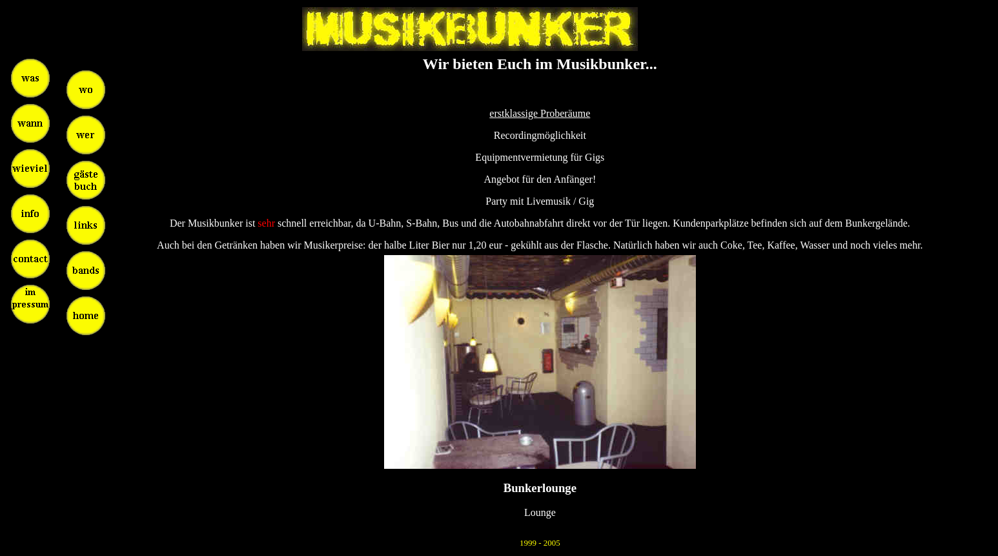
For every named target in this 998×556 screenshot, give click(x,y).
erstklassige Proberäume (539, 113)
